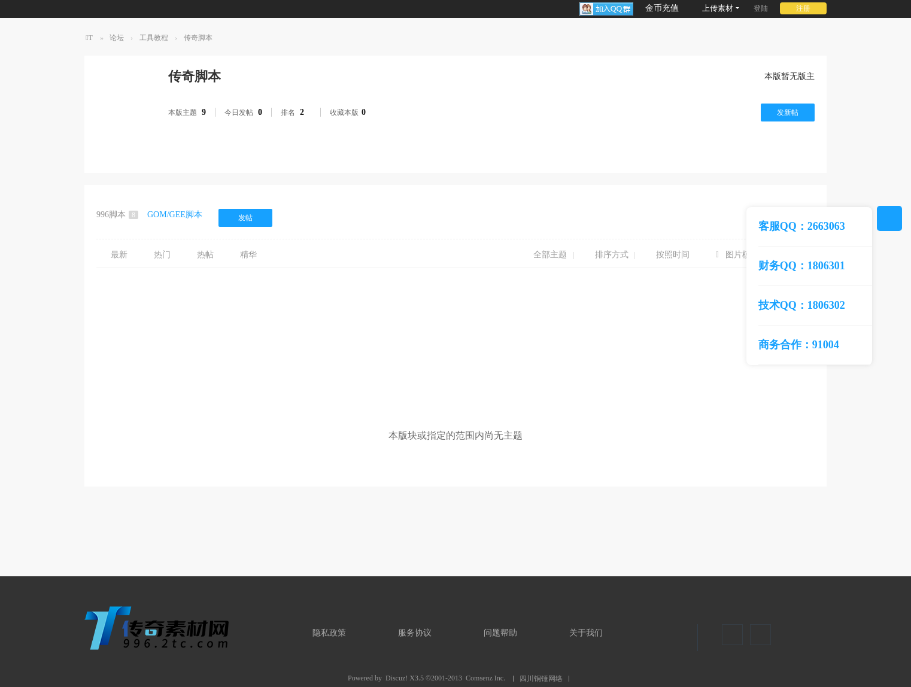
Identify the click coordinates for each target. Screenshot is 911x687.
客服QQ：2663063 (801, 226)
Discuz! (396, 678)
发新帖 (787, 112)
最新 (119, 254)
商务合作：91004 (798, 345)
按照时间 (673, 254)
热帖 (205, 254)
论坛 (117, 38)
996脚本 (117, 214)
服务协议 (415, 632)
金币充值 (662, 8)
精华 (248, 254)
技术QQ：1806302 (801, 305)
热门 (162, 254)
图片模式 (742, 254)
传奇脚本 (198, 38)
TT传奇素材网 (89, 40)
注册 (803, 8)
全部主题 (550, 254)
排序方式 (611, 254)
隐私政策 (329, 632)
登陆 (761, 8)
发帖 (245, 218)
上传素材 (717, 8)
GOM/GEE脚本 (174, 214)
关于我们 (586, 632)
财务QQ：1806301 (801, 266)
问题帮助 (500, 632)
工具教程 (153, 38)
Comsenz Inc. (485, 678)
